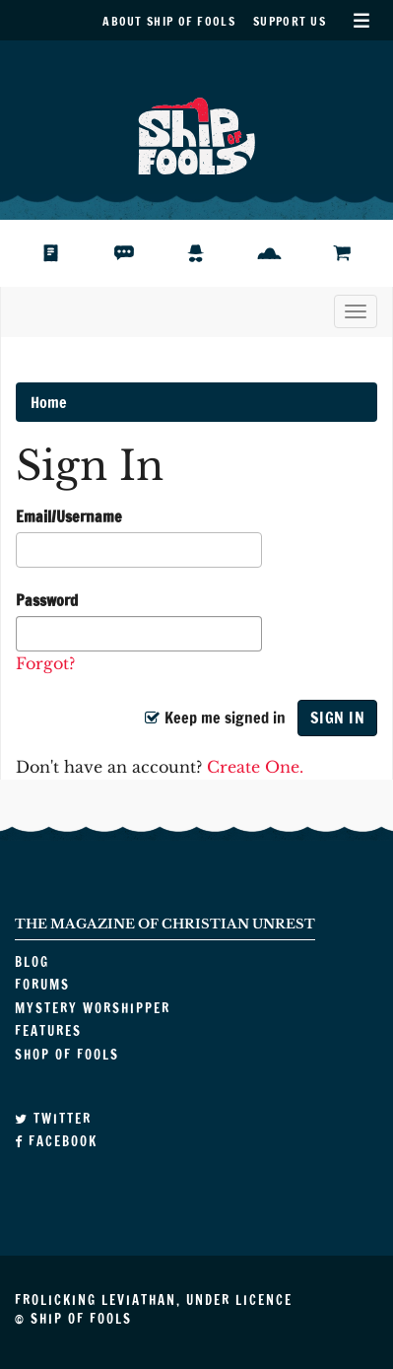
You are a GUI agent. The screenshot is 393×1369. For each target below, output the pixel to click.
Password (47, 600)
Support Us (289, 21)
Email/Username (69, 516)
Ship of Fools (197, 134)
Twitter (53, 1119)
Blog (62, 253)
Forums (139, 253)
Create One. (255, 767)
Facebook (56, 1141)
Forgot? (45, 663)
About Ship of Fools (168, 21)
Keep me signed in (215, 717)
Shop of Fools (357, 253)
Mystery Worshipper (212, 253)
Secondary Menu (361, 20)
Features (284, 253)
